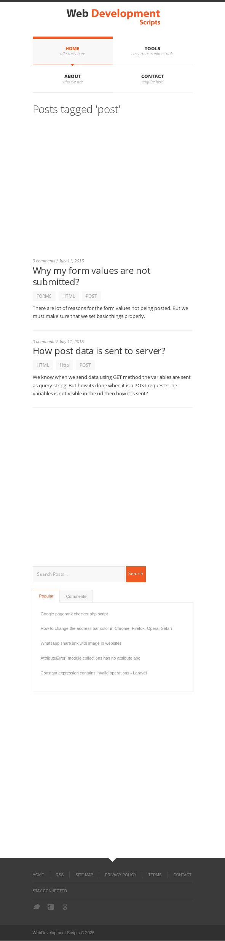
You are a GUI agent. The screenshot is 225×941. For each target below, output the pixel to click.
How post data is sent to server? (99, 350)
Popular (46, 596)
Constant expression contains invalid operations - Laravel (94, 673)
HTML (68, 296)
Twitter (37, 906)
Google (66, 907)
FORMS (44, 296)
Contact (152, 76)
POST (91, 296)
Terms (154, 875)
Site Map (84, 875)
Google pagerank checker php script (74, 614)
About (72, 76)
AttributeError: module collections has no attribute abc (90, 658)
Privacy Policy (120, 875)
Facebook (51, 907)
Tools (152, 48)
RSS (60, 875)
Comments (76, 596)
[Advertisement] (113, 190)
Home (72, 48)
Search (135, 573)
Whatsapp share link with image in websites (81, 643)
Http (64, 365)
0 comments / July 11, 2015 (58, 261)
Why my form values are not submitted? (91, 276)
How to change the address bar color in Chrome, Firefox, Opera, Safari (106, 628)
